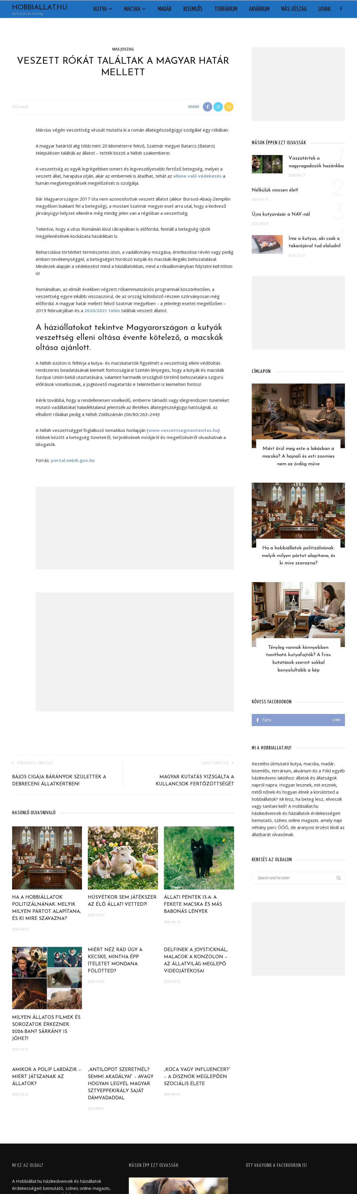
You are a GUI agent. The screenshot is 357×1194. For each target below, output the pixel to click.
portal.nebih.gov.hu (73, 460)
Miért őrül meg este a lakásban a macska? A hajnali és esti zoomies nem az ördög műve (298, 456)
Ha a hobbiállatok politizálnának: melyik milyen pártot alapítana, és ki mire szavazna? (298, 556)
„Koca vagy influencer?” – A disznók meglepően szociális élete (197, 1076)
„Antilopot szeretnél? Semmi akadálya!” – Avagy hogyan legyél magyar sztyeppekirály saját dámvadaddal (121, 1083)
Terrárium (225, 9)
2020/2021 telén (102, 310)
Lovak (324, 9)
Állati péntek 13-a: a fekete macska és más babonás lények (193, 904)
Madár (165, 9)
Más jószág (294, 9)
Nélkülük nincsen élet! (275, 190)
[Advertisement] (135, 528)
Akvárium (259, 9)
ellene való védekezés (197, 176)
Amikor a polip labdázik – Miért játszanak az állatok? (46, 1076)
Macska (132, 9)
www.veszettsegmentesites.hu (183, 430)
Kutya (100, 9)
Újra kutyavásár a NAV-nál (281, 214)
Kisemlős (193, 9)
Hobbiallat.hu (39, 7)
